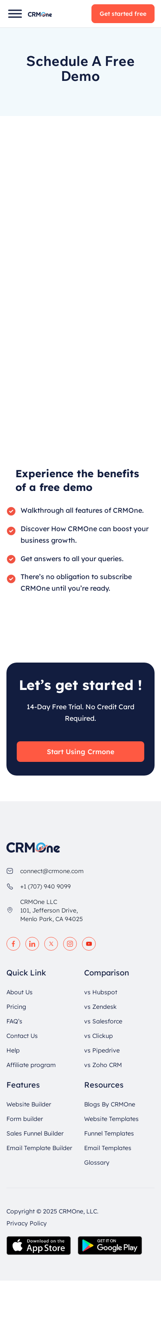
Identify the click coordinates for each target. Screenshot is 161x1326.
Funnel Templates (109, 1133)
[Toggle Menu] (15, 13)
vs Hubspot (100, 992)
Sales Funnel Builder (35, 1133)
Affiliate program (31, 1065)
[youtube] (89, 944)
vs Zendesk (100, 1007)
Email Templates (107, 1148)
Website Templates (111, 1119)
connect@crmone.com (52, 871)
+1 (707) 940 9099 (45, 886)
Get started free (123, 14)
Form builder (24, 1119)
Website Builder (28, 1104)
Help (13, 1050)
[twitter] (51, 944)
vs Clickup (98, 1036)
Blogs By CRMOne (109, 1104)
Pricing (16, 1007)
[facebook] (13, 944)
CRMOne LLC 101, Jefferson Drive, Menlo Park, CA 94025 (51, 910)
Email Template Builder (39, 1148)
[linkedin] (32, 944)
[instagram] (70, 944)
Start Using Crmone (80, 751)
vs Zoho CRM (103, 1065)
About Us (19, 992)
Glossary (96, 1162)
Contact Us (22, 1036)
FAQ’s (14, 1021)
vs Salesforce (103, 1021)
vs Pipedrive (102, 1050)
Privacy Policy (26, 1223)
